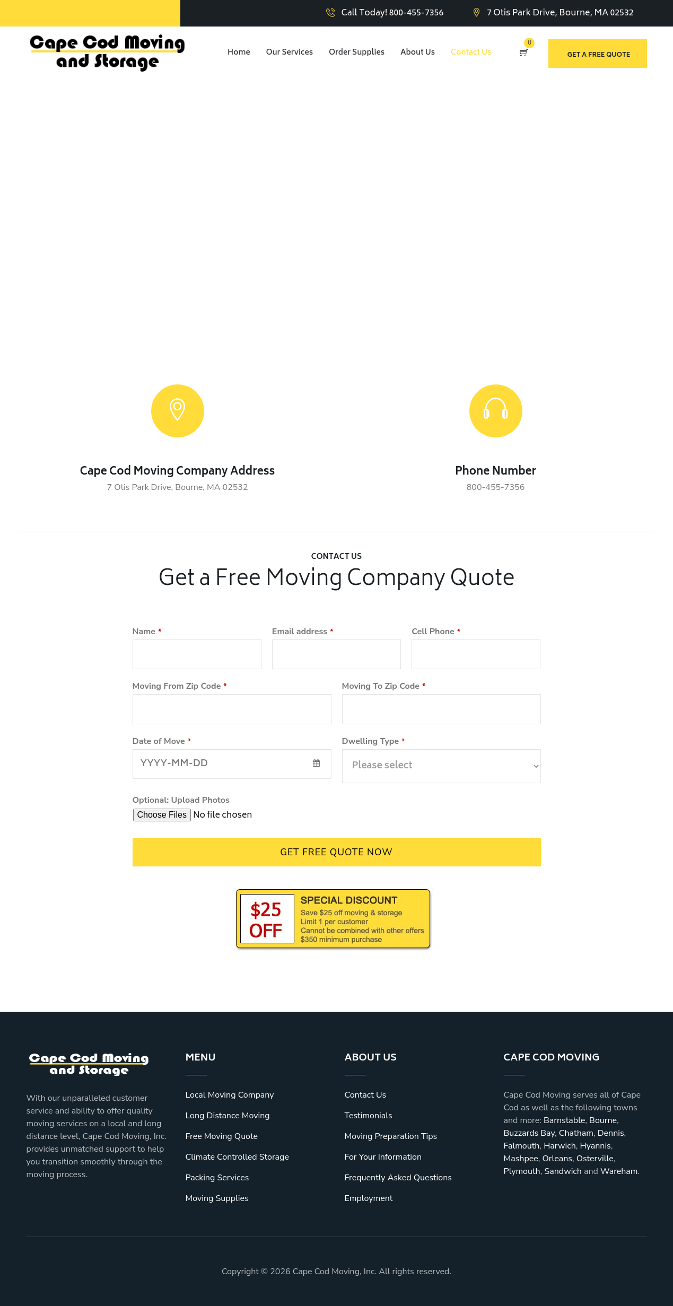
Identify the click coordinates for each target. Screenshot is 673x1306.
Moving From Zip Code (180, 686)
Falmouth (522, 1146)
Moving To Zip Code (384, 686)
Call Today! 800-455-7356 (393, 13)
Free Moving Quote (222, 1136)
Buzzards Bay (529, 1133)
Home (239, 52)
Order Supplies (356, 52)
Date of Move (162, 741)
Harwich (560, 1146)
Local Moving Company (230, 1095)
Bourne (603, 1120)
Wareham (619, 1171)
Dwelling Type (373, 741)
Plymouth (522, 1171)
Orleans (557, 1158)
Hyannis (595, 1146)
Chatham (576, 1133)
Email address (303, 631)
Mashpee (521, 1158)
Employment (369, 1198)
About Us (417, 52)
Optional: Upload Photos (181, 800)
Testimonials (368, 1115)
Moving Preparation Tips (391, 1136)
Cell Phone (436, 631)
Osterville (595, 1158)
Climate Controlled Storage (237, 1157)
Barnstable (564, 1120)
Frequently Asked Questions (398, 1178)
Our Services (289, 52)
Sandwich (562, 1171)
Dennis (611, 1133)
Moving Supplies (217, 1198)
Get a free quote (599, 55)
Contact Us (471, 52)
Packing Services (217, 1178)
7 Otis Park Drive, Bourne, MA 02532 (560, 13)
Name (147, 631)
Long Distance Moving (228, 1115)
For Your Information (383, 1157)
